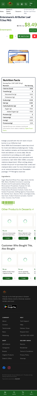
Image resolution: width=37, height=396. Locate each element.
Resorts (22, 344)
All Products (6, 344)
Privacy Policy (24, 355)
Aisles (2, 11)
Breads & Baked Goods (9, 11)
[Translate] (22, 4)
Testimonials (6, 328)
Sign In (31, 4)
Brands (4, 351)
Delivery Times (25, 328)
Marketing (5, 335)
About (4, 321)
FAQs (21, 325)
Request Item (24, 332)
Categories (5, 348)
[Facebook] (4, 367)
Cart (23, 393)
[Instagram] (9, 367)
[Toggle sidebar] (3, 4)
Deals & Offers (7, 358)
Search (14, 393)
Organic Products (8, 355)
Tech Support (24, 321)
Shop (5, 393)
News (4, 332)
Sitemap (23, 358)
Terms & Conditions (26, 351)
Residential (23, 348)
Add (8, 238)
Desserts (18, 11)
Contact (5, 325)
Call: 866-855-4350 (27, 335)
